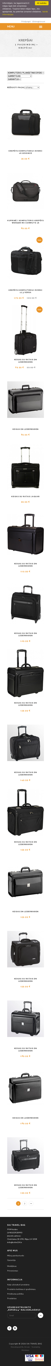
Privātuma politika (15, 1294)
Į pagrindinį (25, 44)
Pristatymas (12, 1271)
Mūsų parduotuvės (15, 1255)
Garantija (11, 1260)
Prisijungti (26, 21)
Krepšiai (25, 40)
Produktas (12, 1298)
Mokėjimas (12, 1266)
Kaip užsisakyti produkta (18, 1284)
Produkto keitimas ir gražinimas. (21, 1289)
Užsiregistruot (38, 21)
